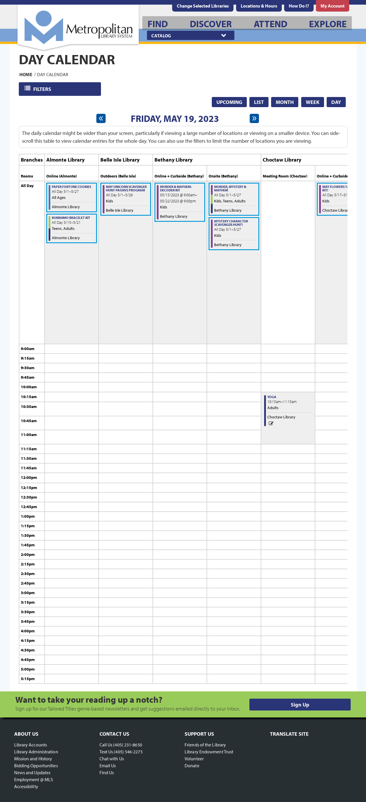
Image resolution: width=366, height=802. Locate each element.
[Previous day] (101, 118)
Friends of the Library (205, 745)
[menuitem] (259, 6)
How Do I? (299, 6)
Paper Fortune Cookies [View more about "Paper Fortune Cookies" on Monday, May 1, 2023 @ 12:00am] (71, 186)
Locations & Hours (259, 6)
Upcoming (229, 102)
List (259, 102)
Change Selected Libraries (203, 6)
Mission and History (33, 758)
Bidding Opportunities (36, 765)
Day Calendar (52, 74)
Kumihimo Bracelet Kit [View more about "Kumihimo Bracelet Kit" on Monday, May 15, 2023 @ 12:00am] (71, 217)
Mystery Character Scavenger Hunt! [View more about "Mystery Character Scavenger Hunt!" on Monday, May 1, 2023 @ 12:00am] (231, 223)
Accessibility (26, 786)
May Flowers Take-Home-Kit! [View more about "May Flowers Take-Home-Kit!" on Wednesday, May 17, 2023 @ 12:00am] (343, 188)
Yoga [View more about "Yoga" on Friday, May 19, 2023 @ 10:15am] (271, 397)
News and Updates (32, 772)
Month (285, 102)
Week (312, 102)
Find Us (107, 772)
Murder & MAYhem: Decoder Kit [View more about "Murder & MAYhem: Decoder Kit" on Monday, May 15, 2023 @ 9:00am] (176, 188)
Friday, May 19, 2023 (175, 118)
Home (25, 74)
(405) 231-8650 (127, 745)
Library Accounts (30, 745)
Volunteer (194, 758)
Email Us (108, 765)
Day (336, 102)
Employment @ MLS (33, 779)
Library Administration (36, 752)
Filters (42, 88)
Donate (192, 765)
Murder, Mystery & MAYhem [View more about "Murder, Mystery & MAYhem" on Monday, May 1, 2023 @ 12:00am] (230, 188)
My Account (333, 6)
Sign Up (300, 704)
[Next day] (254, 118)
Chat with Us (112, 758)
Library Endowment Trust (209, 752)
